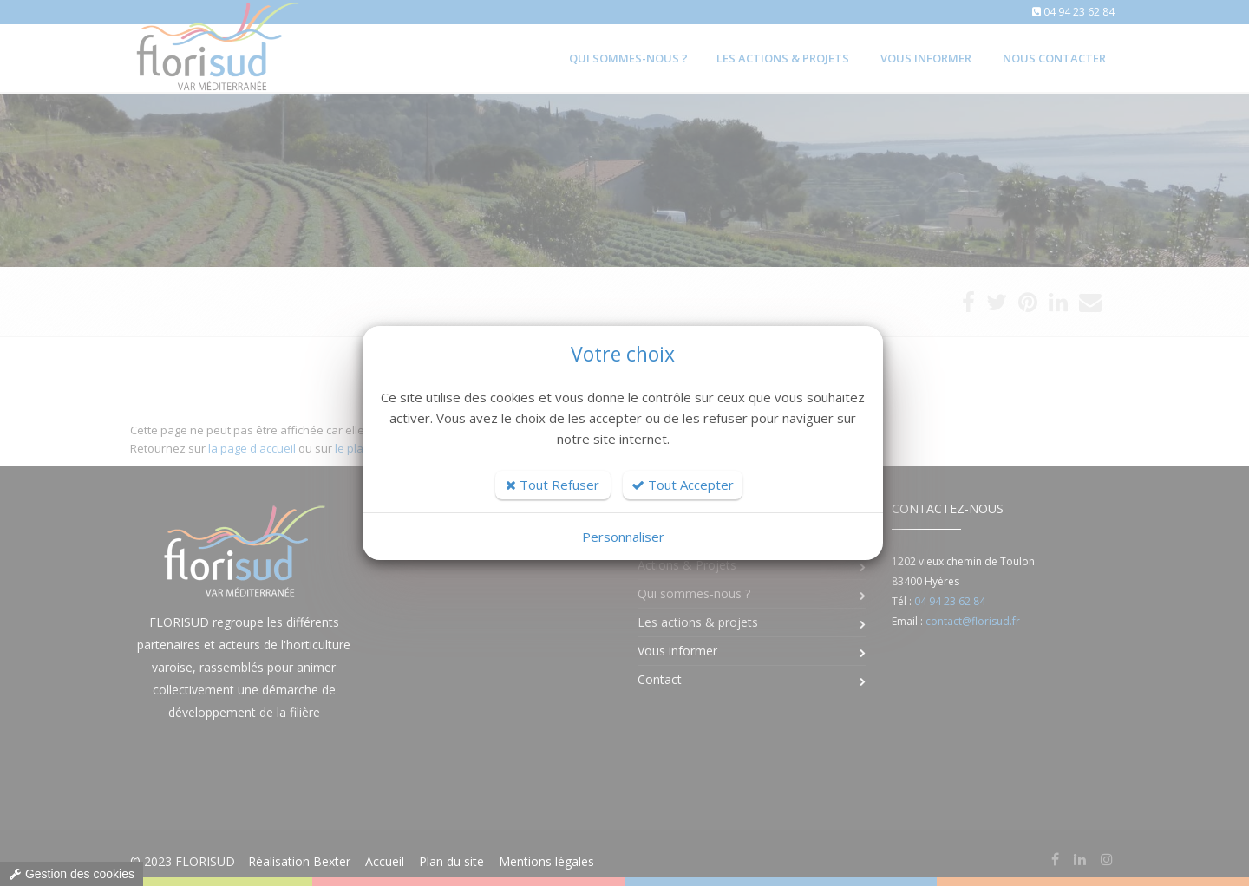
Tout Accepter (682, 484)
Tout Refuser (552, 484)
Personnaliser (623, 536)
